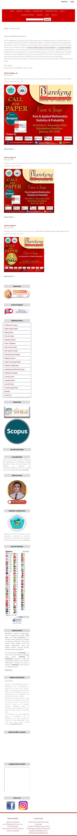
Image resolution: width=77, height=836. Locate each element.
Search (47, 19)
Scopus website (49, 47)
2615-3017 (21, 637)
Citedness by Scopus (11, 325)
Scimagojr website (64, 47)
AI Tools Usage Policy (11, 388)
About (62, 11)
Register (39, 15)
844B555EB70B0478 (16, 724)
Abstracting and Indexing (12, 354)
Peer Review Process (11, 351)
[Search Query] (35, 19)
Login (47, 15)
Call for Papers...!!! (10, 73)
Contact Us (7, 395)
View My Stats (17, 623)
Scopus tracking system (35, 47)
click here (21, 720)
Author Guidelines (10, 343)
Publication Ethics (51, 11)
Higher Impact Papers (11, 329)
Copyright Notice (9, 380)
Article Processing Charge (12, 362)
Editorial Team (38, 11)
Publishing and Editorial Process (14, 369)
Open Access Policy (10, 347)
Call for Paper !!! (10, 157)
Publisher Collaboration (11, 365)
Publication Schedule (11, 373)
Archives (19, 11)
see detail (25, 470)
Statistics (7, 391)
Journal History (9, 384)
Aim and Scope (9, 336)
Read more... (9, 670)
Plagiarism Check (9, 358)
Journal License (9, 376)
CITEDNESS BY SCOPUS (27, 15)
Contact (54, 15)
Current (27, 11)
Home (12, 11)
